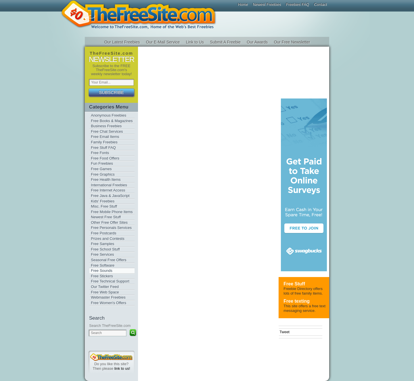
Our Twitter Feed (105, 287)
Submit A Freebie (225, 42)
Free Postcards (103, 233)
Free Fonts (100, 153)
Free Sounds (101, 270)
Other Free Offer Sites (109, 222)
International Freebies (109, 185)
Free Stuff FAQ (103, 147)
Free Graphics (102, 174)
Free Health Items (105, 179)
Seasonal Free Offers (108, 260)
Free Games (101, 169)
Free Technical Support (110, 281)
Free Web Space (105, 292)
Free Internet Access (108, 190)
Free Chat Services (107, 131)
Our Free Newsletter (292, 42)
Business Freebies (106, 126)
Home (243, 4)
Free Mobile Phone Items (112, 212)
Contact (320, 4)
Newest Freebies (267, 4)
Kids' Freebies (102, 201)
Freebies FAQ (297, 4)
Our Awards (257, 42)
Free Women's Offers (108, 303)
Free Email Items (105, 136)
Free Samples (102, 244)
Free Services (102, 254)
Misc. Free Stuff (104, 206)
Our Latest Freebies (122, 42)
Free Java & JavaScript (110, 196)
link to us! (122, 368)
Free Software (102, 265)
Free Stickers (102, 276)
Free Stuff (294, 283)
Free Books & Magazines (112, 121)
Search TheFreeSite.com (110, 325)
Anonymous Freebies (108, 115)
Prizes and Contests (107, 238)
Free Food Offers (105, 158)
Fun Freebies (102, 163)
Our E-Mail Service (163, 42)
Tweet (284, 332)
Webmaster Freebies (108, 297)
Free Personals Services (111, 227)
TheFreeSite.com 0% (111, 357)
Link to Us (195, 42)
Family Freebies (104, 142)
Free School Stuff (105, 249)
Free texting (296, 301)
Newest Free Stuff (106, 217)
